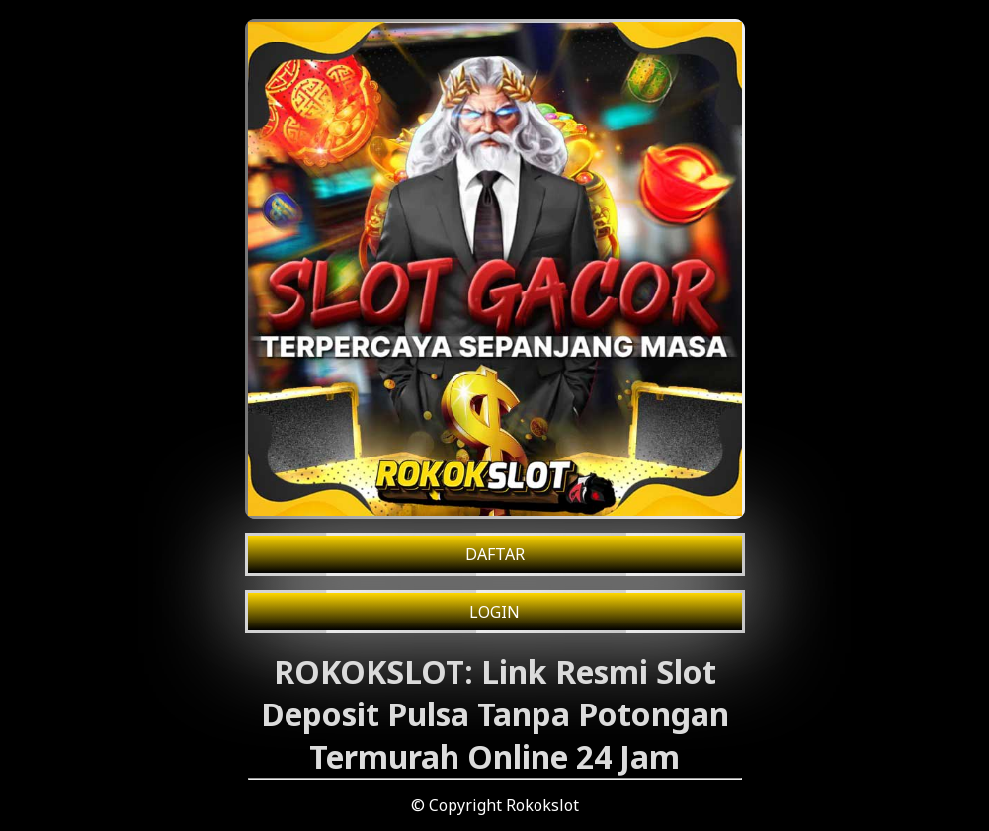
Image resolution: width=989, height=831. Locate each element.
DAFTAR (495, 554)
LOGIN (494, 612)
